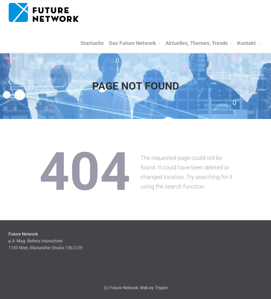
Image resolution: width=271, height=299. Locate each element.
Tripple (161, 287)
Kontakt (246, 43)
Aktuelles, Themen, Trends (196, 43)
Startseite (92, 43)
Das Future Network (132, 43)
